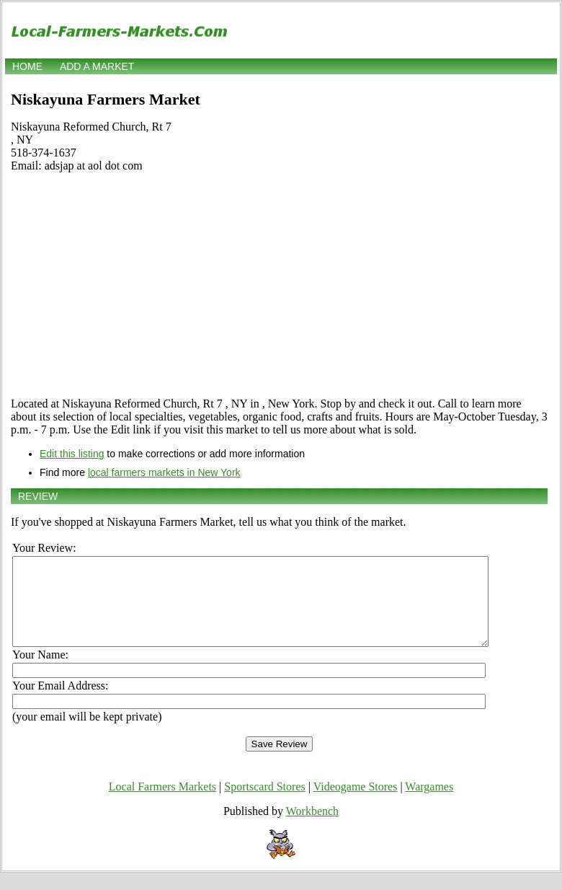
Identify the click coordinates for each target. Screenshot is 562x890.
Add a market (97, 66)
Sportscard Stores (264, 804)
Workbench (312, 828)
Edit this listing (72, 453)
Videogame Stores (355, 804)
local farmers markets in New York (164, 472)
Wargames (429, 804)
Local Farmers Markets (162, 804)
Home (27, 66)
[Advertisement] (279, 285)
